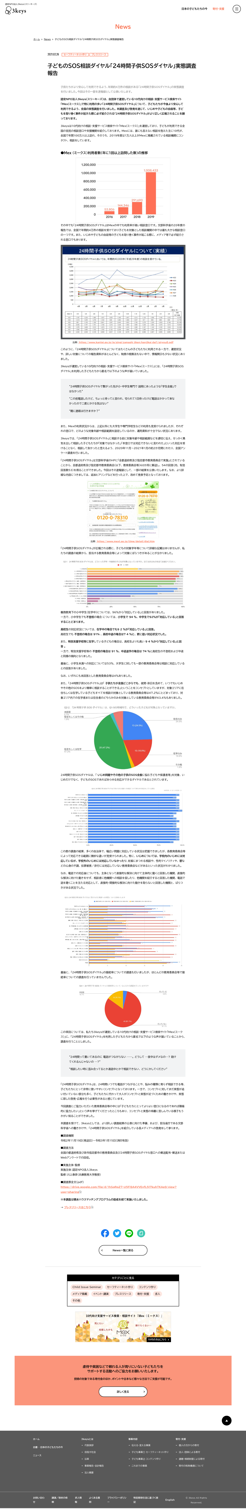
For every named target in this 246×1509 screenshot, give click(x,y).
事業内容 (133, 1439)
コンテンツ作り (147, 1287)
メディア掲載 (80, 1294)
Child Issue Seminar (87, 1287)
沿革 (87, 1459)
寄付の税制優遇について (191, 1466)
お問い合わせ (38, 1500)
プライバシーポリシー (116, 1500)
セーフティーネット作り (120, 1287)
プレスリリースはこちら (77, 1207)
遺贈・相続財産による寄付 (192, 1459)
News (47, 39)
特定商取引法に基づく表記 (145, 1500)
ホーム (36, 39)
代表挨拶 (89, 1445)
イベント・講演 (101, 1294)
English (170, 1500)
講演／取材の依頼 (60, 1500)
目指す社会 (90, 1452)
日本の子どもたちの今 (194, 8)
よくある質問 (94, 1500)
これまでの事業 (139, 1466)
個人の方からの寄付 (189, 1445)
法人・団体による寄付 (189, 1452)
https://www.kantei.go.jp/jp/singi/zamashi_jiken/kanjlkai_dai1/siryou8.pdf (125, 342)
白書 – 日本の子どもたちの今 (48, 1447)
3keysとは (87, 1439)
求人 (157, 1294)
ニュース (37, 1455)
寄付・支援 (218, 8)
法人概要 (89, 1472)
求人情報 (78, 1500)
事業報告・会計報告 (94, 1466)
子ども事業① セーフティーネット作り (150, 1452)
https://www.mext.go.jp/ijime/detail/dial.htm (125, 541)
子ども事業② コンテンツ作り (146, 1459)
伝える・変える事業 (141, 1445)
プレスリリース (123, 1294)
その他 (76, 1300)
